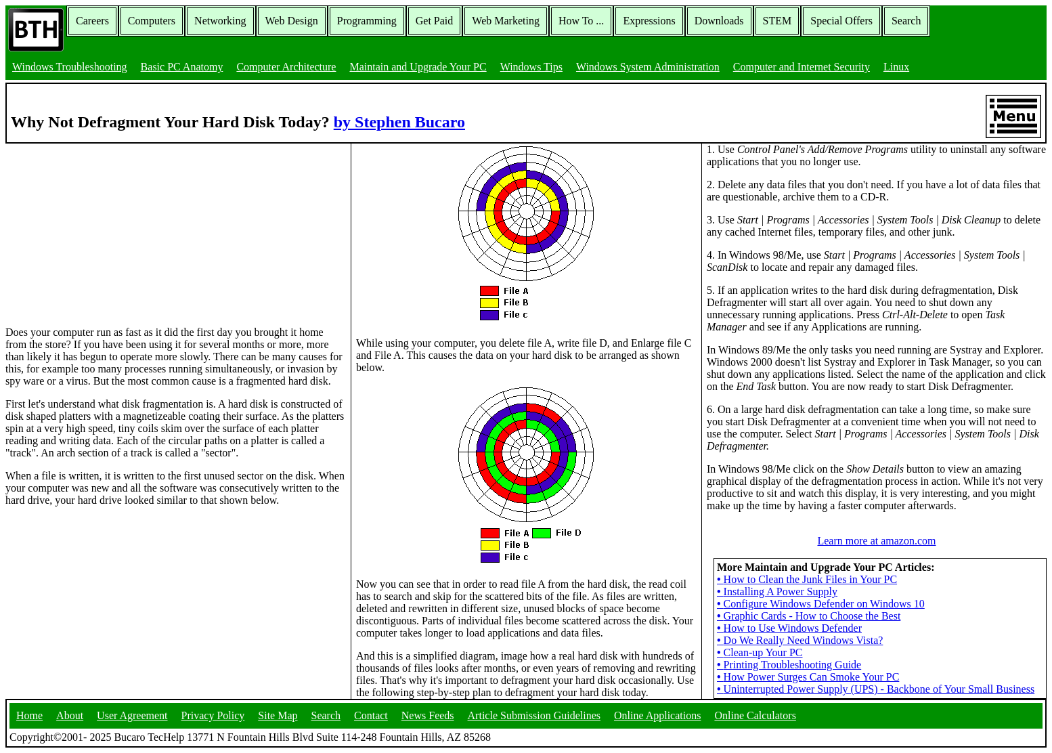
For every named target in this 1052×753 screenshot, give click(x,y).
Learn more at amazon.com (876, 540)
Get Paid (435, 20)
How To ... (581, 20)
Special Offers (841, 20)
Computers (151, 20)
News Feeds (427, 715)
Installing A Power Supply (777, 591)
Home (29, 715)
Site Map (277, 715)
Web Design (291, 20)
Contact (371, 715)
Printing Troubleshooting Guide (789, 664)
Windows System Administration (648, 66)
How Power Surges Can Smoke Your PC (808, 677)
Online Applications (657, 715)
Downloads (719, 20)
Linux (896, 66)
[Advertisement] (107, 228)
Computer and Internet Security (801, 66)
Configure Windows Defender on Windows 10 (821, 603)
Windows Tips (531, 66)
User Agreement (132, 715)
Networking (220, 20)
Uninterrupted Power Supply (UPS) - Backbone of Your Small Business (875, 689)
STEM (777, 20)
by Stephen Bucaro (399, 122)
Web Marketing (506, 20)
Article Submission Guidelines (534, 715)
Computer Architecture (286, 66)
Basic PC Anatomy (182, 66)
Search (906, 20)
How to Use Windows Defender (789, 628)
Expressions (649, 20)
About (69, 715)
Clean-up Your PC (760, 652)
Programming (367, 20)
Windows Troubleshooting (69, 66)
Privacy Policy (213, 715)
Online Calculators (754, 715)
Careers (92, 20)
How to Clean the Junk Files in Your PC (807, 579)
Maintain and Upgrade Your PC (417, 66)
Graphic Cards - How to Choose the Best (808, 616)
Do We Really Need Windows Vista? (800, 640)
